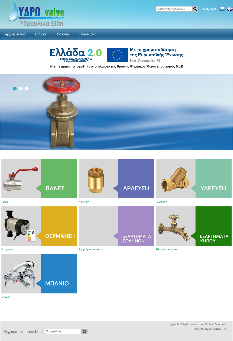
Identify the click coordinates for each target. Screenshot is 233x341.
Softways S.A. (218, 329)
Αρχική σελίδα (15, 34)
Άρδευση (84, 201)
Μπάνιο (5, 297)
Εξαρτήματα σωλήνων (91, 249)
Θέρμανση (7, 249)
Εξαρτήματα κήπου (167, 249)
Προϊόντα (62, 34)
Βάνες (4, 201)
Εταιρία (40, 34)
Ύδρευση (161, 201)
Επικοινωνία (88, 34)
